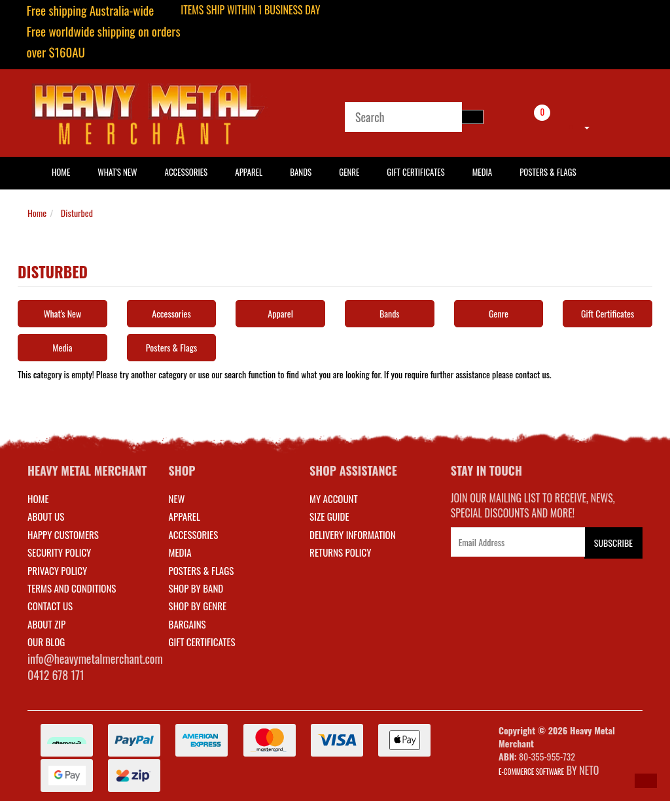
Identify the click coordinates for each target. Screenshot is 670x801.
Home (36, 213)
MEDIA (180, 552)
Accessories (186, 171)
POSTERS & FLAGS (201, 570)
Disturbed (77, 213)
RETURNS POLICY (340, 552)
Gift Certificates (415, 171)
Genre (349, 171)
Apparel (248, 171)
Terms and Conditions (71, 588)
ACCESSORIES (194, 534)
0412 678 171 (55, 674)
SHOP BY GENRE (198, 605)
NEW (177, 498)
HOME (61, 171)
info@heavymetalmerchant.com (95, 658)
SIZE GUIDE (329, 516)
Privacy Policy (57, 570)
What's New (117, 171)
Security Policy (59, 552)
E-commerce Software (531, 771)
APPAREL (184, 516)
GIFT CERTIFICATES (202, 641)
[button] (646, 781)
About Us (45, 516)
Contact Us (50, 605)
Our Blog (46, 641)
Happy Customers (63, 534)
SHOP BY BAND (196, 588)
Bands (300, 171)
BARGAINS (187, 624)
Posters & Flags (548, 171)
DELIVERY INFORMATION (352, 534)
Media (482, 171)
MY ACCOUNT (333, 498)
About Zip (46, 624)
